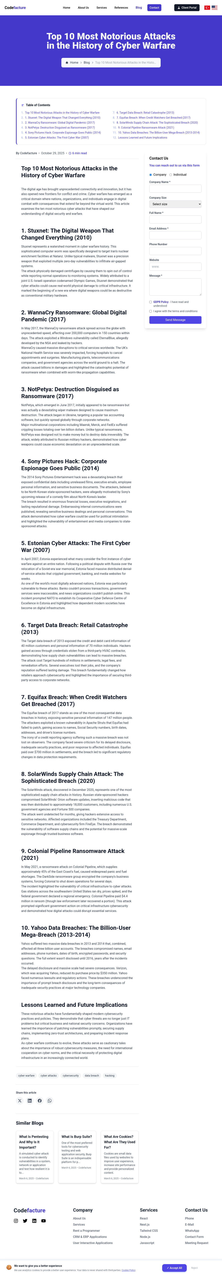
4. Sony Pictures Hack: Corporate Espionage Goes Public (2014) (61, 132)
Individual (178, 174)
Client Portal (187, 7)
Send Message (175, 320)
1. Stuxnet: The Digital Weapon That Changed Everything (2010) (60, 118)
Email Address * (159, 228)
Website (154, 260)
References (121, 7)
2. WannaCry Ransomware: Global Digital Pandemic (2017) (58, 123)
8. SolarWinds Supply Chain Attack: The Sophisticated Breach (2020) (155, 123)
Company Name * (159, 182)
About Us (83, 7)
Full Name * (156, 212)
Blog (139, 7)
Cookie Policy (129, 1270)
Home (66, 7)
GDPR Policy (161, 301)
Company (157, 174)
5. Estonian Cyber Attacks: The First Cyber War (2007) (55, 137)
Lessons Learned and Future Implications (140, 137)
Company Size (157, 197)
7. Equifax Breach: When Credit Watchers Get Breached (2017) (152, 118)
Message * (155, 275)
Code (15, 7)
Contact (154, 7)
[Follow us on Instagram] (16, 1221)
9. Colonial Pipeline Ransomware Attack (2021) (143, 128)
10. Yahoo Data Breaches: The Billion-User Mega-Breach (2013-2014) (156, 132)
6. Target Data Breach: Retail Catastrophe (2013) (143, 113)
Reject (194, 1268)
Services (102, 7)
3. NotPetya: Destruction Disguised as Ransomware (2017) (58, 128)
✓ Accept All (174, 1267)
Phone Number (158, 244)
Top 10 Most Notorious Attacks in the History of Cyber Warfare (60, 113)
